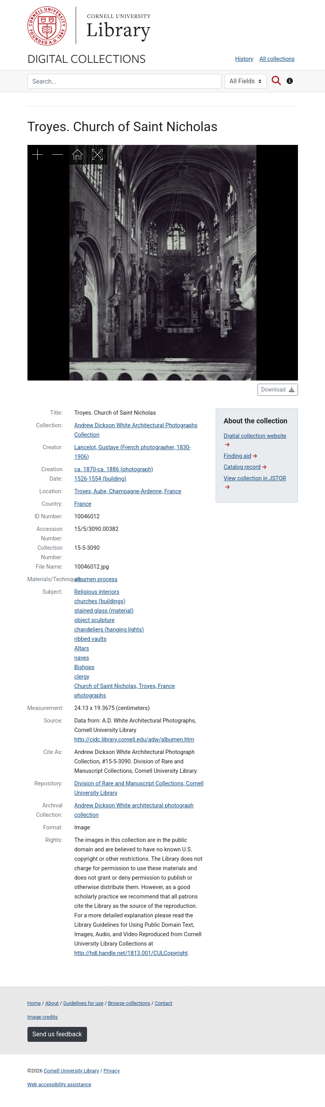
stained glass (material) (104, 610)
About (52, 1003)
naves (81, 658)
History (244, 59)
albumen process (96, 579)
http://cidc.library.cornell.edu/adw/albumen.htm (134, 739)
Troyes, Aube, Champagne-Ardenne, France (128, 491)
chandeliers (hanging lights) (109, 629)
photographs (90, 695)
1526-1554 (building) (100, 479)
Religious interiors (97, 592)
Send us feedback (57, 1034)
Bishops (84, 667)
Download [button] (277, 389)
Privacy (111, 1071)
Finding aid (240, 456)
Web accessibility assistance (59, 1084)
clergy (81, 676)
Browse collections (129, 1003)
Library (117, 26)
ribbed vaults (90, 639)
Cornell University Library (71, 1071)
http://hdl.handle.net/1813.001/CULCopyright (131, 953)
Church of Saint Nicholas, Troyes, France (124, 686)
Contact (163, 1003)
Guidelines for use (83, 1003)
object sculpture (94, 620)
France (82, 504)
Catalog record (245, 467)
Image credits (42, 1017)
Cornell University (47, 26)
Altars (81, 648)
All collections (277, 59)
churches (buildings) (99, 601)
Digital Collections (86, 58)
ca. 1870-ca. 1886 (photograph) (113, 469)
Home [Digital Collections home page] (34, 1003)
